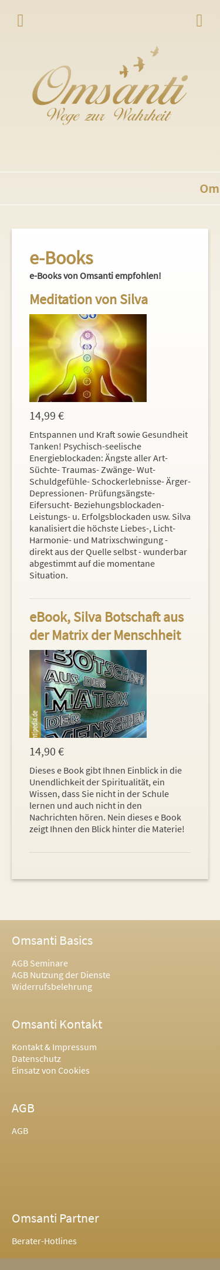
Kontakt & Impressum (54, 1047)
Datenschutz (36, 1058)
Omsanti (110, 85)
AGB (20, 1130)
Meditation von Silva (88, 299)
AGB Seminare (40, 963)
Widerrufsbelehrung (52, 986)
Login (199, 20)
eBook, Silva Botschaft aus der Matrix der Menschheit (106, 626)
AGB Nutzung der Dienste (61, 974)
